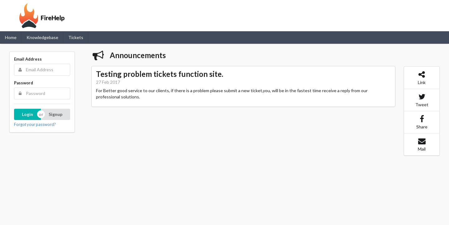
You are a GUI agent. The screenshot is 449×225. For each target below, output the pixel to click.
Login (27, 114)
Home (11, 37)
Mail (421, 144)
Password (23, 82)
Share (421, 122)
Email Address (28, 59)
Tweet (421, 100)
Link (421, 78)
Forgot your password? (35, 124)
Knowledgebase (42, 37)
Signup (55, 114)
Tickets (75, 37)
